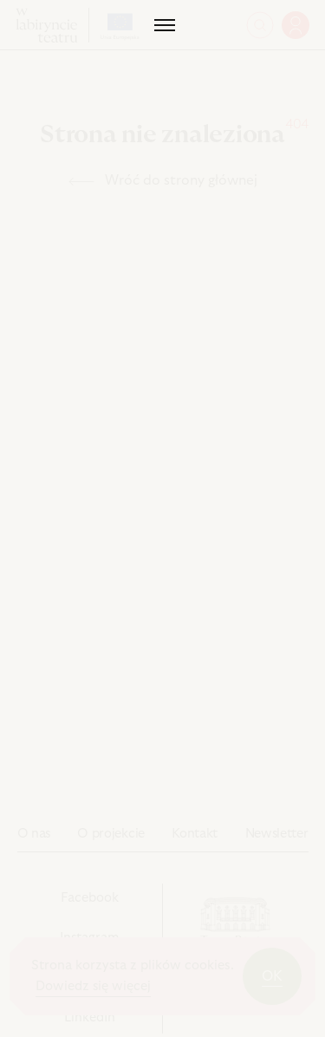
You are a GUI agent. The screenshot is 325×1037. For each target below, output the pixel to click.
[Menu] (163, 25)
